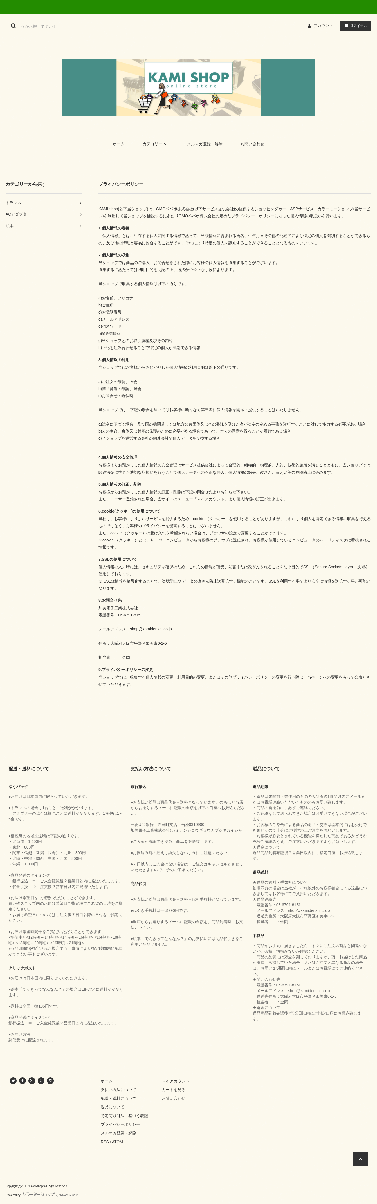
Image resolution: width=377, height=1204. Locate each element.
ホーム (119, 144)
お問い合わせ (252, 144)
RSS (105, 1142)
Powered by (42, 1195)
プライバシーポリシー (120, 1124)
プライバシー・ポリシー (253, 216)
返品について (112, 1107)
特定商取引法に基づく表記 (124, 1115)
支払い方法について (118, 1089)
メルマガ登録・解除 (205, 144)
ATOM (117, 1142)
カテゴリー (156, 144)
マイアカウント (175, 1081)
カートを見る (173, 1089)
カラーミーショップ (335, 209)
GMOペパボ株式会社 (174, 209)
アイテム (354, 25)
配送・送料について (118, 1098)
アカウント (323, 25)
